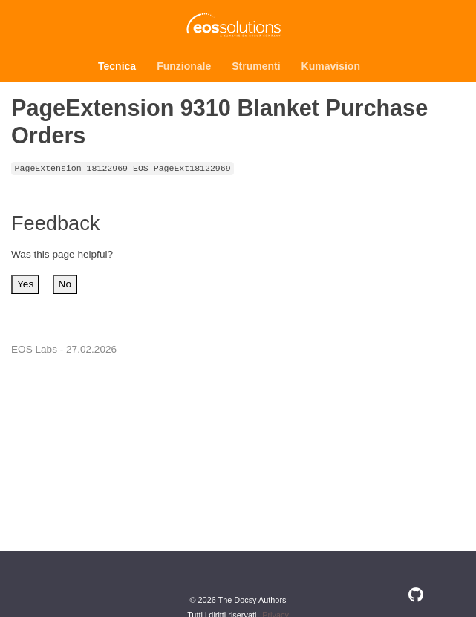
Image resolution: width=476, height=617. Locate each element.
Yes (25, 284)
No (65, 284)
